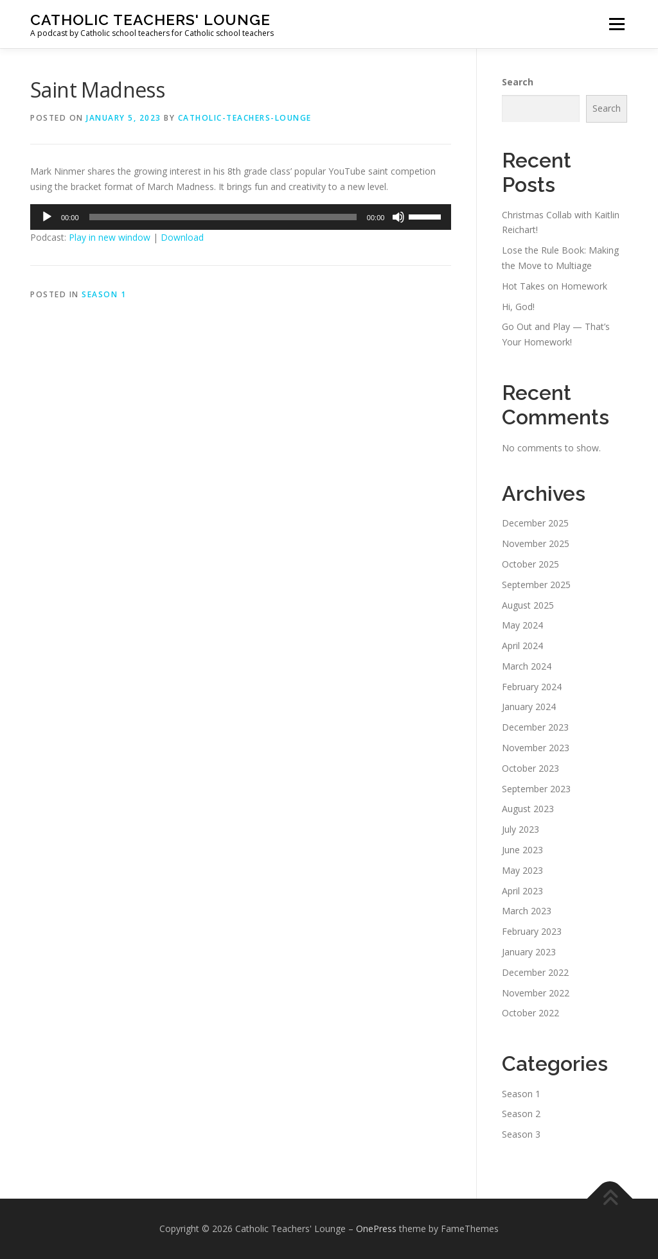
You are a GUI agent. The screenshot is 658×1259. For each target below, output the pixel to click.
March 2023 (526, 911)
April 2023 (522, 891)
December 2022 (535, 972)
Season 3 (521, 1134)
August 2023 (528, 809)
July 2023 (520, 829)
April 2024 (522, 645)
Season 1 (104, 294)
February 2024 (532, 687)
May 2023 (522, 870)
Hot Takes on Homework (554, 286)
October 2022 (530, 1013)
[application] (240, 217)
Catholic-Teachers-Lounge (245, 117)
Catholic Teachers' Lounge (150, 19)
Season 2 (521, 1113)
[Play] (46, 217)
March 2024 (526, 666)
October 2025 (530, 564)
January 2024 (529, 706)
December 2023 (535, 727)
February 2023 (532, 931)
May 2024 (522, 625)
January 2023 (529, 952)
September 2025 (536, 584)
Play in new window (109, 237)
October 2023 (530, 768)
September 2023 (536, 789)
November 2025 (535, 543)
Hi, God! (518, 306)
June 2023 (522, 850)
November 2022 (535, 993)
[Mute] (398, 217)
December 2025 (535, 523)
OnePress (376, 1228)
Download (182, 237)
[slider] (223, 217)
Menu (616, 24)
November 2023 (535, 748)
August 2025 (528, 605)
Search (517, 82)
